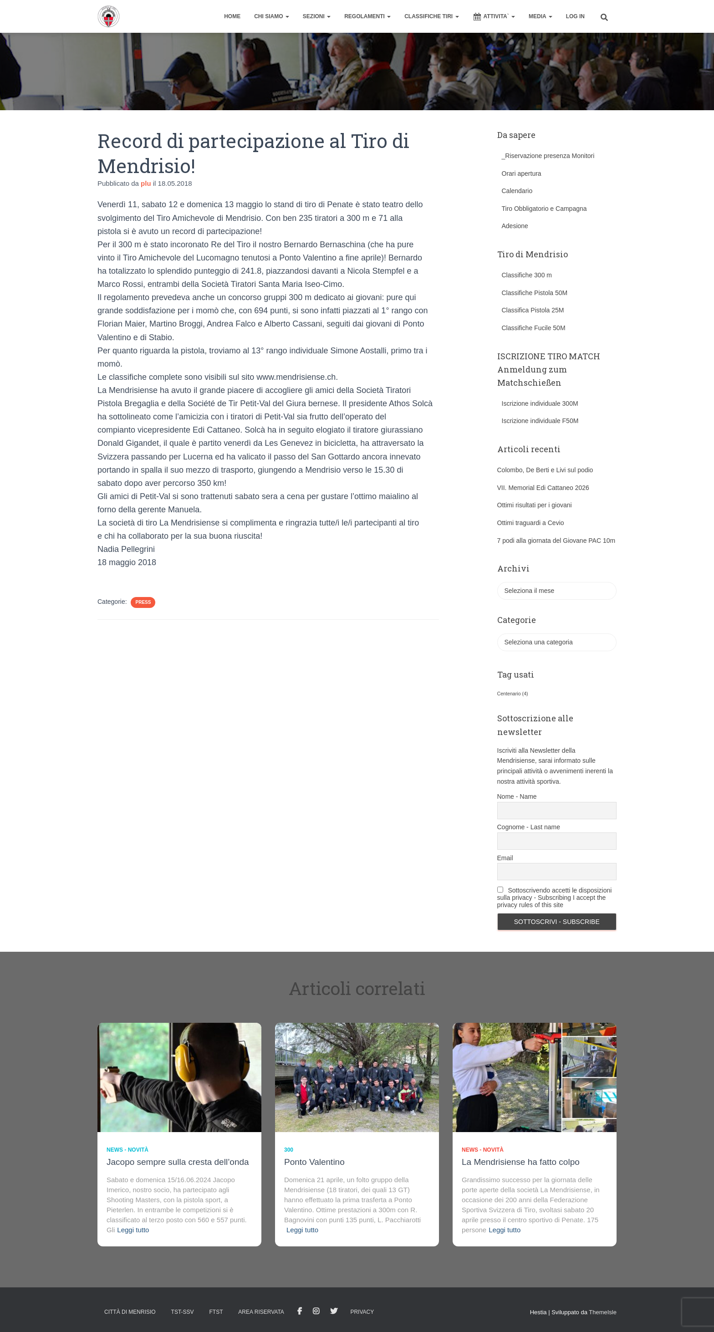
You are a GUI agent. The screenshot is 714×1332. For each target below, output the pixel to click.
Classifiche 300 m (527, 275)
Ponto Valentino (314, 1162)
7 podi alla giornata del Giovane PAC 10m (556, 540)
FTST (216, 1312)
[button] (287, 16)
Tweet (334, 1311)
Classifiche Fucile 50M (534, 328)
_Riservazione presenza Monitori (548, 155)
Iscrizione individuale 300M (540, 403)
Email (505, 858)
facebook (299, 1311)
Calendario (517, 190)
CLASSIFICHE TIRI (431, 16)
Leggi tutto (133, 1230)
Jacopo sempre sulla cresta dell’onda (178, 1162)
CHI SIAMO (271, 16)
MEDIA (540, 16)
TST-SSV (182, 1312)
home (232, 16)
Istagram (316, 1311)
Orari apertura (521, 173)
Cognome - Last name (529, 827)
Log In (575, 16)
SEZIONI (317, 16)
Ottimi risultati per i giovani (534, 505)
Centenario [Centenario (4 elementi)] (512, 693)
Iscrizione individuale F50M (540, 420)
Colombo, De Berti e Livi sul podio (545, 470)
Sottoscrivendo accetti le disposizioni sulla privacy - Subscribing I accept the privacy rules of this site (554, 897)
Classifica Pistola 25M (533, 310)
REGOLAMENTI (367, 16)
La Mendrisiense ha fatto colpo (521, 1162)
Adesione (515, 226)
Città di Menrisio (130, 1312)
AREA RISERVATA (261, 1312)
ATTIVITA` (494, 16)
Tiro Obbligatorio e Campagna (544, 208)
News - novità (127, 1150)
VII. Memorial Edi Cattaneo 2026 (543, 487)
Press (143, 602)
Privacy (362, 1312)
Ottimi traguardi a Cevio (530, 522)
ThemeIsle (603, 1312)
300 (288, 1150)
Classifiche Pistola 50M (535, 292)
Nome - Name (517, 796)
